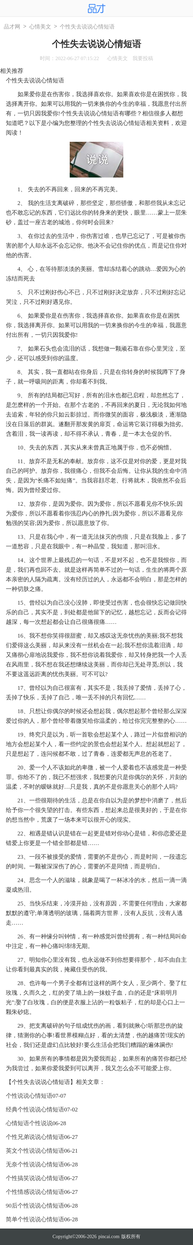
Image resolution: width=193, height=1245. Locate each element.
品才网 (12, 27)
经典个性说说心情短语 (35, 1109)
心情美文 (40, 27)
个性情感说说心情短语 (35, 1192)
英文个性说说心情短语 (35, 1150)
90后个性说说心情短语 (35, 1205)
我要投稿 (143, 58)
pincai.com (109, 1236)
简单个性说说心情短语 (35, 1219)
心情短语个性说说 (29, 1123)
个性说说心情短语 (29, 1096)
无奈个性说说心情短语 (35, 1164)
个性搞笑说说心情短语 (35, 1178)
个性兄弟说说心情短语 (35, 1137)
